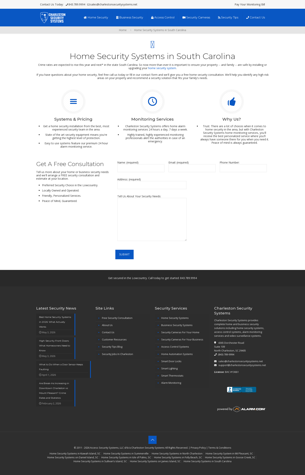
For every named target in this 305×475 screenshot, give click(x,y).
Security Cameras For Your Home (180, 332)
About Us (107, 325)
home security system (162, 68)
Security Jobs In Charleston (117, 354)
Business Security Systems (177, 325)
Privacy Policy (198, 447)
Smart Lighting (169, 368)
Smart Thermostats (172, 375)
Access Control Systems (175, 346)
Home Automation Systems (177, 354)
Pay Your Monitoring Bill (250, 4)
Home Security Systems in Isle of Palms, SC (126, 457)
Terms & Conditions (219, 447)
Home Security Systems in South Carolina (207, 461)
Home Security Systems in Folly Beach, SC (178, 457)
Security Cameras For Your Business (182, 339)
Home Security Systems (175, 318)
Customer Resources (114, 339)
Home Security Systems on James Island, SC (155, 461)
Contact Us (108, 332)
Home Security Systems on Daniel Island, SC (72, 457)
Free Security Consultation (117, 318)
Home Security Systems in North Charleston (177, 453)
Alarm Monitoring (171, 383)
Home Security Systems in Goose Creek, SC (230, 457)
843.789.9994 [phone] (76, 4)
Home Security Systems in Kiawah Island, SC (75, 453)
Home (123, 30)
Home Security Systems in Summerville (126, 453)
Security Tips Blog (112, 346)
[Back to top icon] (152, 440)
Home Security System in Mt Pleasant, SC (229, 453)
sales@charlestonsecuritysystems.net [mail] (113, 4)
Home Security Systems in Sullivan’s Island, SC (100, 461)
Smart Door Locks (171, 361)
